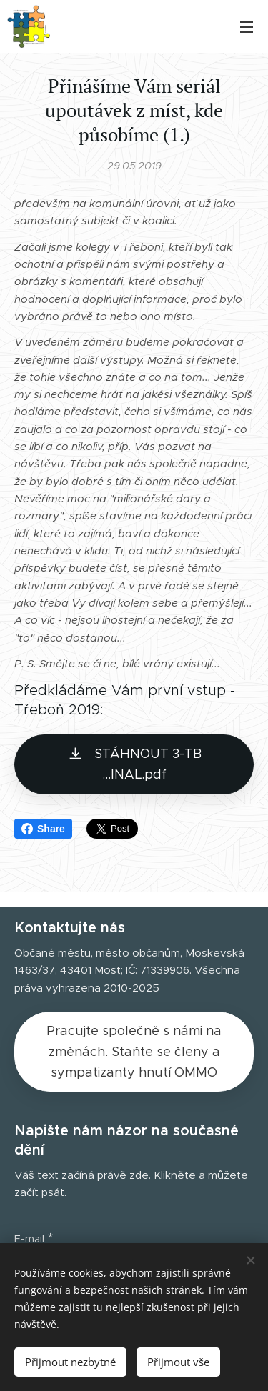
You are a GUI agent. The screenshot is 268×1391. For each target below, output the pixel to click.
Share (43, 828)
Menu (246, 27)
